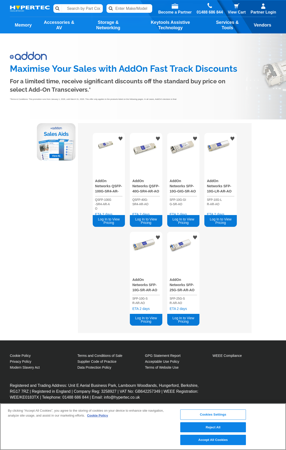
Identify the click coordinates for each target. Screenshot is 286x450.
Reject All (213, 427)
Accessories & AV (59, 25)
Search (57, 8)
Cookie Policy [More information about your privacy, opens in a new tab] (97, 415)
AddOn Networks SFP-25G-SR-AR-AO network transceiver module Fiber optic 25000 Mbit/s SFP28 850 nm (182, 286)
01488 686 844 (210, 12)
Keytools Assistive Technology (170, 25)
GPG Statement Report (163, 356)
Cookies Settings (213, 415)
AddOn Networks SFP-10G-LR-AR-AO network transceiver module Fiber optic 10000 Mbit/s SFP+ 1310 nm (219, 187)
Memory (23, 25)
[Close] (278, 426)
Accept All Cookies (213, 440)
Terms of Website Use (162, 367)
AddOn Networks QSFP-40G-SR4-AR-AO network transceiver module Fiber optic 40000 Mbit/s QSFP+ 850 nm (145, 187)
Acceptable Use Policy (162, 361)
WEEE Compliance (227, 356)
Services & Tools (227, 25)
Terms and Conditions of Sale (99, 356)
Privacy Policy (20, 361)
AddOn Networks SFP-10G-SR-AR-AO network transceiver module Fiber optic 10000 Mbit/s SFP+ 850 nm (145, 286)
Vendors (262, 25)
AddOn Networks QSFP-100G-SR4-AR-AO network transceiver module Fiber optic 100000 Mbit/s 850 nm (108, 187)
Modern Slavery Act (25, 367)
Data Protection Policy (94, 367)
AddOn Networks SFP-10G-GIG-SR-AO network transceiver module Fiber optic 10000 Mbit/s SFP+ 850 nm (183, 187)
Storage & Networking (108, 25)
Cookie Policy (20, 356)
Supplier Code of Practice (97, 361)
